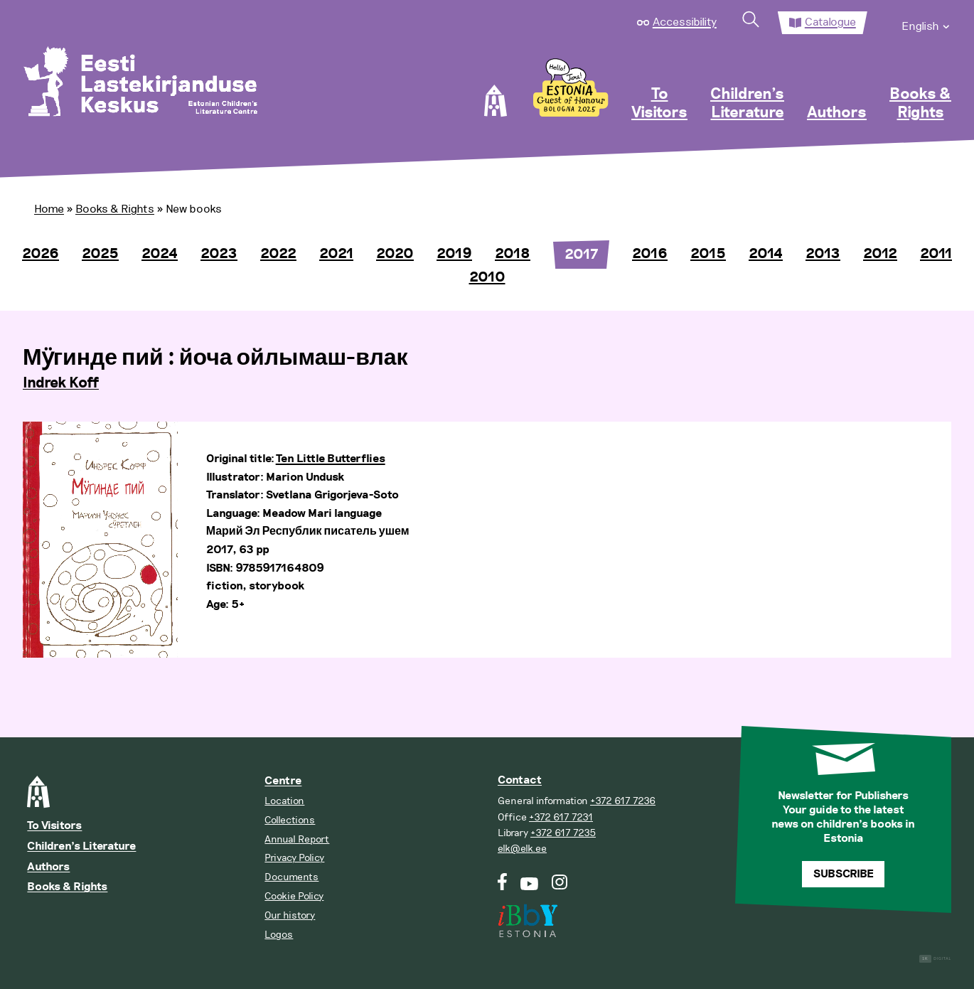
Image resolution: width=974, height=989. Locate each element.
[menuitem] (926, 23)
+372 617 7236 (622, 801)
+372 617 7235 (563, 833)
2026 (40, 254)
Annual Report (296, 839)
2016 (650, 254)
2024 (159, 254)
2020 (395, 254)
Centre (282, 781)
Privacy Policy (294, 858)
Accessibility (685, 22)
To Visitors (659, 103)
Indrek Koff (61, 383)
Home (49, 209)
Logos (278, 935)
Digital (935, 959)
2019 (454, 254)
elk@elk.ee (522, 849)
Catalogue (830, 22)
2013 (823, 254)
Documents (291, 877)
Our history (289, 915)
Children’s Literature (747, 103)
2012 (880, 254)
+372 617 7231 (561, 817)
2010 (487, 277)
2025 (100, 254)
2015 (708, 254)
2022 (278, 254)
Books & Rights (920, 103)
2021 (336, 254)
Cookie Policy (293, 896)
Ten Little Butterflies (330, 458)
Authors (837, 113)
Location (284, 801)
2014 (766, 254)
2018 (512, 254)
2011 (936, 254)
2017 (581, 254)
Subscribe (843, 874)
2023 (218, 254)
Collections (289, 820)
